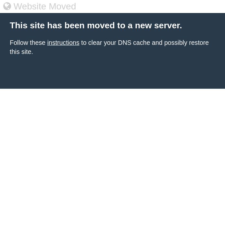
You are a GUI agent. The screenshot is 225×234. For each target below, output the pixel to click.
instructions (63, 42)
